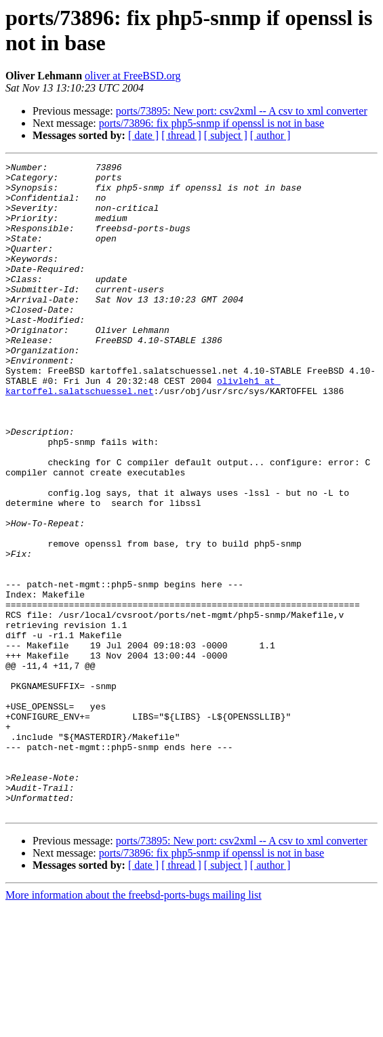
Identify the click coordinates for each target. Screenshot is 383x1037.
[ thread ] (181, 135)
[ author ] (270, 135)
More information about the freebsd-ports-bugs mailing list (133, 1025)
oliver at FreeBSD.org (132, 75)
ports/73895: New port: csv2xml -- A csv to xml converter (241, 111)
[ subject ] (225, 135)
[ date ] (143, 135)
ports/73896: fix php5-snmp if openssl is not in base (211, 123)
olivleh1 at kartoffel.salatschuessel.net (143, 431)
